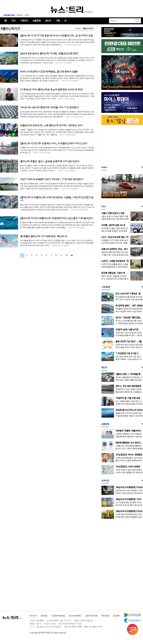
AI (65, 20)
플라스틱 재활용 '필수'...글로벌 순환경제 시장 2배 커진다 (49, 161)
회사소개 (33, 616)
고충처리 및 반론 (91, 616)
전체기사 (26, 15)
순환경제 (37, 20)
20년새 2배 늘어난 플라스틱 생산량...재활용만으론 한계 (49, 53)
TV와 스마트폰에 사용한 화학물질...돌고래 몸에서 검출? (49, 71)
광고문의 (116, 616)
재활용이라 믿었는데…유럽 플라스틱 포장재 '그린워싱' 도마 (51, 125)
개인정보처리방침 (58, 616)
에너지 (48, 20)
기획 (58, 20)
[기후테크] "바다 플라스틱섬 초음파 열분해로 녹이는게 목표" (51, 89)
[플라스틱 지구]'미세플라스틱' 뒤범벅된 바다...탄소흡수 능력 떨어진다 (56, 218)
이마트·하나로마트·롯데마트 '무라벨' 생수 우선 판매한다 (49, 107)
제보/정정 (105, 616)
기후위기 (24, 20)
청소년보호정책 (75, 616)
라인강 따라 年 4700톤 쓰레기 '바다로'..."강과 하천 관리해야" (51, 179)
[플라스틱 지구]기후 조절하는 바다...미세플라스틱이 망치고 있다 (53, 143)
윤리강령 (44, 616)
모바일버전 (20, 15)
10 (66, 255)
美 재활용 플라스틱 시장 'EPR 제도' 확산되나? (43, 236)
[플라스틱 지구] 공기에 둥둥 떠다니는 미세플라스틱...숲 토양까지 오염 (56, 35)
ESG (13, 20)
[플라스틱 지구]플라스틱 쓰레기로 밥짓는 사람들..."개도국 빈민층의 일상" (56, 199)
